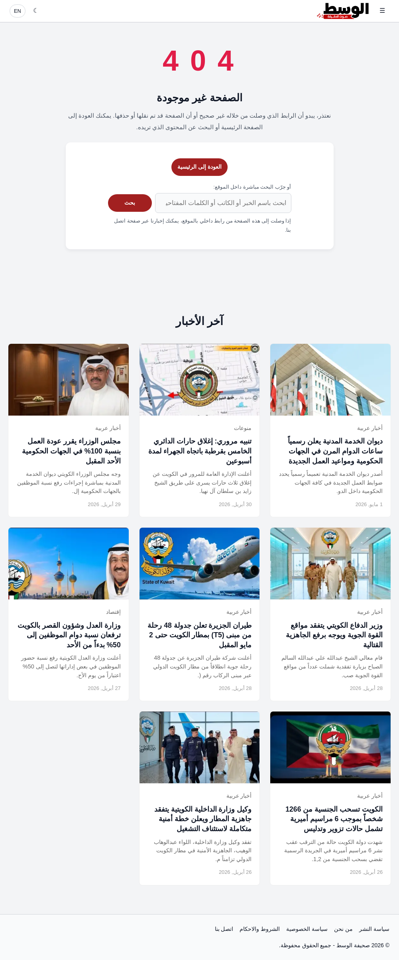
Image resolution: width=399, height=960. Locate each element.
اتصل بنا (224, 929)
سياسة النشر (374, 929)
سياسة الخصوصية (307, 929)
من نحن (343, 929)
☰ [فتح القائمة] (382, 10)
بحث (129, 202)
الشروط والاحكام (260, 929)
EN (17, 11)
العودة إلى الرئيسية (199, 167)
